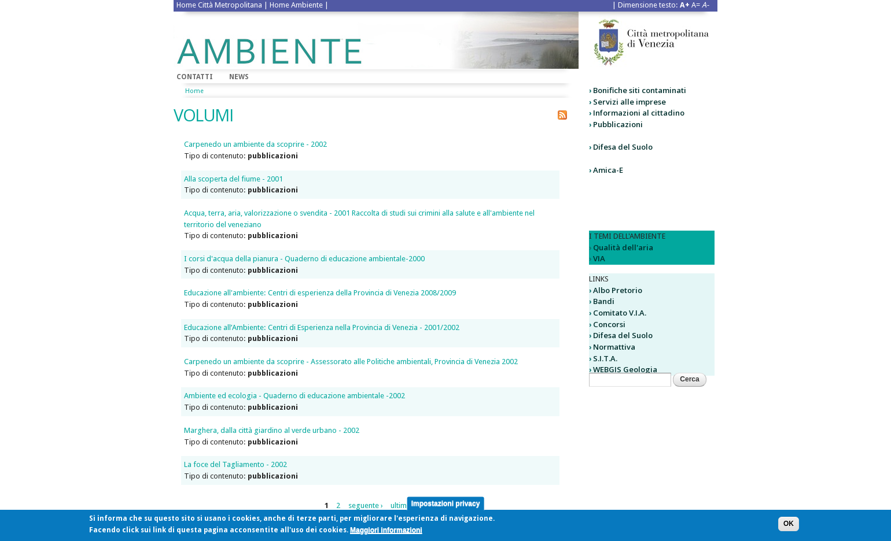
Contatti (194, 77)
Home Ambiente (296, 5)
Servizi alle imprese (629, 102)
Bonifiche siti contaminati (639, 90)
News (239, 77)
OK (788, 526)
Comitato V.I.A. (619, 312)
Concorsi (609, 324)
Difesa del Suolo (623, 147)
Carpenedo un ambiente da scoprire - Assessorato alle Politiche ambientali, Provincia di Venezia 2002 (351, 361)
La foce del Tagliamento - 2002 (235, 464)
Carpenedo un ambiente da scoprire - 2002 (255, 144)
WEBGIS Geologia (625, 369)
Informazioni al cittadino (638, 113)
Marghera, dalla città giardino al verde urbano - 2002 (271, 430)
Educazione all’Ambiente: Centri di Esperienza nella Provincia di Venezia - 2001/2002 (321, 327)
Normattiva (614, 347)
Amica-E (608, 170)
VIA (599, 258)
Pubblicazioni (618, 124)
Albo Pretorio (617, 290)
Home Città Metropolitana (219, 5)
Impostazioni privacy (445, 505)
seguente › (365, 505)
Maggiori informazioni (386, 532)
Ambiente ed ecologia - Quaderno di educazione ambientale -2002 (294, 395)
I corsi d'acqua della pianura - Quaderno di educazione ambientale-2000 (304, 258)
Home (194, 91)
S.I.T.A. (605, 358)
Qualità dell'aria (623, 247)
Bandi (603, 301)
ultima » (403, 505)
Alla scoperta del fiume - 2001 (233, 179)
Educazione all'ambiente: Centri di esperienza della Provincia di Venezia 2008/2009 (320, 292)
